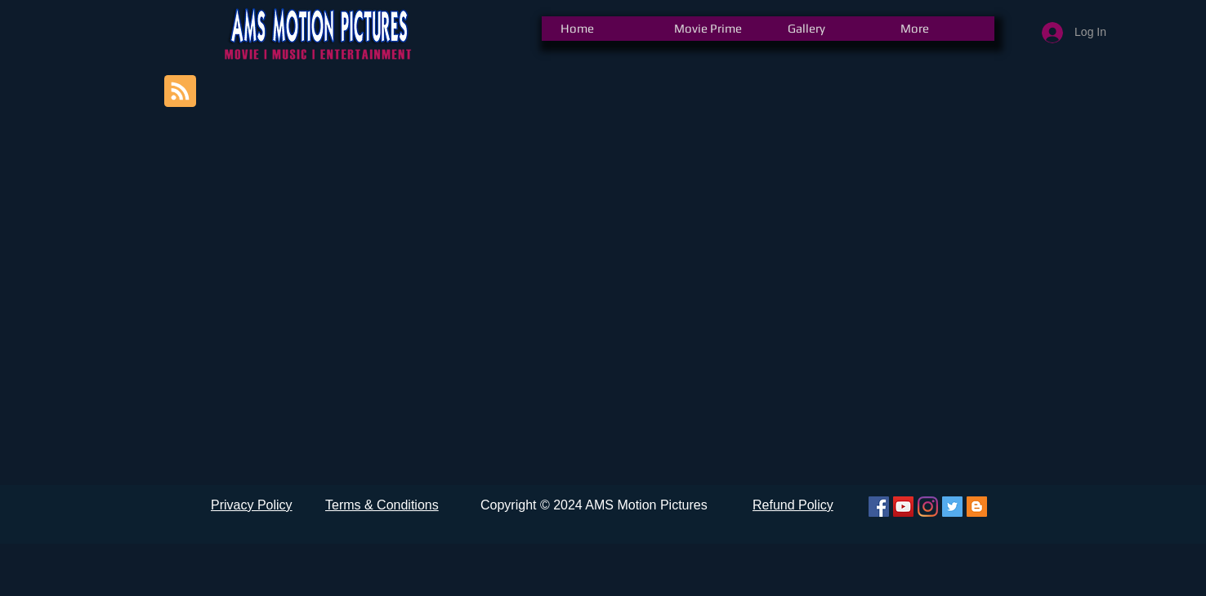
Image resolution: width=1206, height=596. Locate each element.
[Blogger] (977, 506)
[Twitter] (952, 506)
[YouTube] (903, 506)
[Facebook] (879, 506)
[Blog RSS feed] (180, 92)
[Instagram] (928, 506)
